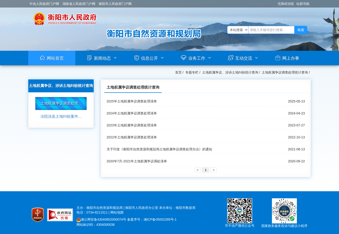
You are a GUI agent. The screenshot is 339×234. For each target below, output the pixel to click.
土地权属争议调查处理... (60, 103)
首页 (178, 72)
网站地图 (117, 212)
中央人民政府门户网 (44, 4)
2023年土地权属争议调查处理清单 (132, 125)
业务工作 (196, 58)
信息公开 (149, 58)
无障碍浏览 (286, 4)
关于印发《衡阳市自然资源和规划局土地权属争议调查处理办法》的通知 (159, 149)
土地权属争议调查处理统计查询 (285, 72)
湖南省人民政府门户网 (78, 4)
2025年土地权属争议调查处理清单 (132, 101)
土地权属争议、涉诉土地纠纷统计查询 (230, 72)
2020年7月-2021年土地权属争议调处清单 (137, 161)
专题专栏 (191, 72)
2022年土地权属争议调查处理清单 (132, 137)
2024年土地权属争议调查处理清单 (132, 113)
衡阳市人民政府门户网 (115, 4)
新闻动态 (102, 58)
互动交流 (243, 58)
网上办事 (290, 58)
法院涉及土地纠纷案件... (60, 116)
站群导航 (303, 4)
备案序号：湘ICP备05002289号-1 (152, 219)
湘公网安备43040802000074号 (101, 219)
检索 (301, 30)
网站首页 (55, 58)
